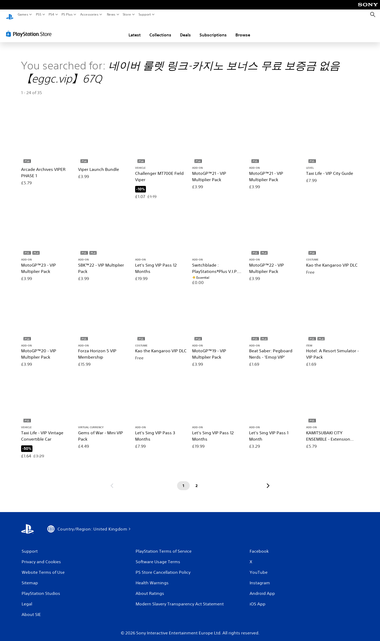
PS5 (38, 14)
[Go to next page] (268, 480)
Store (127, 14)
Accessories (89, 14)
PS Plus (67, 14)
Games (23, 14)
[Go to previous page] (112, 480)
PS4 (51, 14)
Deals (185, 29)
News (111, 14)
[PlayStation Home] (9, 14)
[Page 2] (196, 480)
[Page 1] (183, 480)
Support (145, 14)
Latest (135, 29)
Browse (242, 29)
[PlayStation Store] (30, 29)
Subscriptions (213, 29)
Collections (160, 29)
